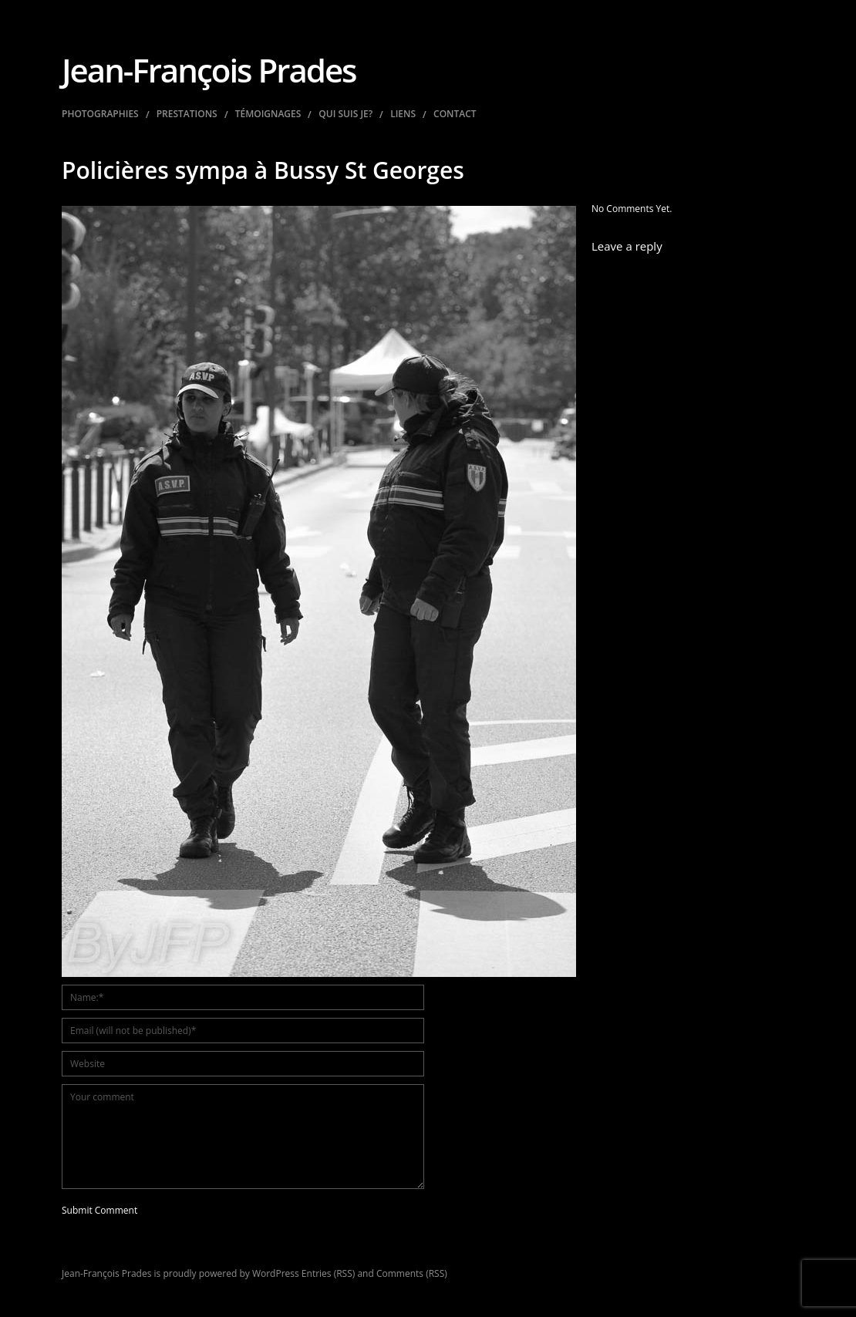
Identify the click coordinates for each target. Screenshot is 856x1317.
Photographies (100, 114)
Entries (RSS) (328, 1273)
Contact (455, 114)
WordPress (275, 1273)
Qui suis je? (345, 114)
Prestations (187, 114)
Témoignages (268, 114)
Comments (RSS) (411, 1273)
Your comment (243, 1136)
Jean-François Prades (209, 70)
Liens (403, 114)
